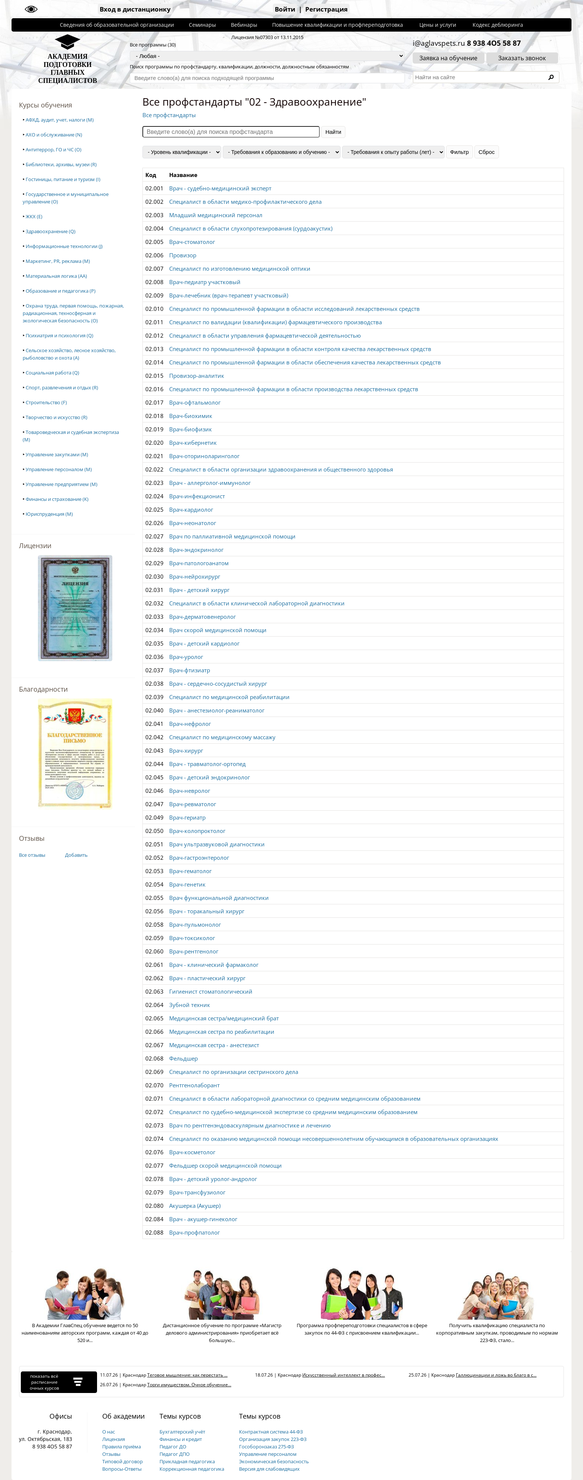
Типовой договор (122, 1461)
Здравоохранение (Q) (50, 231)
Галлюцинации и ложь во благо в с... (496, 1375)
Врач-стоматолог (192, 241)
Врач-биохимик (190, 415)
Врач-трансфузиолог (197, 1192)
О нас (108, 1431)
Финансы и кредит (181, 1439)
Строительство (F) (46, 402)
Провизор (182, 255)
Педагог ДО (173, 1446)
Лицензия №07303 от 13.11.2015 (267, 37)
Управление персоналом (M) (59, 469)
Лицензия (113, 1439)
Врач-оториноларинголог (204, 456)
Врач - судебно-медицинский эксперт (220, 188)
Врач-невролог (189, 790)
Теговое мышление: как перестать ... (187, 1375)
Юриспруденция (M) (49, 514)
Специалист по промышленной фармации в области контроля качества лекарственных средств (300, 349)
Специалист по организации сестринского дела (233, 1071)
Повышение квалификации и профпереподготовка (337, 24)
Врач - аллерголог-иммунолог (210, 482)
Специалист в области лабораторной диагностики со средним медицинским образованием (295, 1098)
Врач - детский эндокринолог (209, 777)
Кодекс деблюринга (498, 24)
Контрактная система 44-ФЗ (271, 1431)
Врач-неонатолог (192, 523)
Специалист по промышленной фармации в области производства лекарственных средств (293, 389)
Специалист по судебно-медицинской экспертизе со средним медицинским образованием (293, 1112)
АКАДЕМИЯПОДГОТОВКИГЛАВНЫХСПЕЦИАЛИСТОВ (67, 68)
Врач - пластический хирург (207, 978)
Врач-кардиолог (191, 509)
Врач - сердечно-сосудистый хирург (218, 683)
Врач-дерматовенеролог (202, 616)
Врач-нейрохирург (194, 576)
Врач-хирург (186, 750)
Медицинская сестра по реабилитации (221, 1031)
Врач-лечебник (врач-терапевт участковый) (228, 295)
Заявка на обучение (448, 58)
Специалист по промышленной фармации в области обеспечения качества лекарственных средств (305, 362)
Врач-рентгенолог (193, 951)
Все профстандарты (169, 115)
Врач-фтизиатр (189, 670)
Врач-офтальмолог (194, 402)
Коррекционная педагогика (192, 1468)
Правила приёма (121, 1446)
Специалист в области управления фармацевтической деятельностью (265, 335)
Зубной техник (189, 1004)
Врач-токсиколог (192, 938)
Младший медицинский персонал (215, 215)
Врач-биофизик (190, 429)
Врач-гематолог (190, 871)
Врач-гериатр (187, 817)
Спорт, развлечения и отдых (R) (62, 387)
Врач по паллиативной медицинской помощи (232, 536)
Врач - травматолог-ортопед (207, 764)
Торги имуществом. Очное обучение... (189, 1384)
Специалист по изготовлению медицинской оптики (239, 268)
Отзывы (111, 1454)
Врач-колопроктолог (197, 830)
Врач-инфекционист (197, 496)
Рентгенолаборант (194, 1085)
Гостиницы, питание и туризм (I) (63, 179)
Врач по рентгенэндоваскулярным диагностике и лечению (250, 1125)
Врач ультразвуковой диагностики (217, 844)
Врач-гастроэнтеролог (199, 857)
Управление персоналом (268, 1454)
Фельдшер (183, 1058)
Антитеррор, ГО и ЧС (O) (53, 149)
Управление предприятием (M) (61, 484)
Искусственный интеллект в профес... (343, 1375)
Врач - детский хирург (199, 589)
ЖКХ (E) (34, 216)
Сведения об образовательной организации (117, 24)
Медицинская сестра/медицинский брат (224, 1018)
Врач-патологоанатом (199, 563)
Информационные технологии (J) (64, 246)
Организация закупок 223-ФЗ (273, 1439)
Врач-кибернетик (193, 442)
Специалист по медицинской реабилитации (229, 697)
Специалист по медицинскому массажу (222, 737)
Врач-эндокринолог (196, 549)
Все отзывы (32, 855)
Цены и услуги (437, 24)
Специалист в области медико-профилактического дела (245, 201)
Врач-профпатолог (194, 1232)
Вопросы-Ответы (122, 1468)
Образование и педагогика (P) (61, 290)
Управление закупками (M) (57, 454)
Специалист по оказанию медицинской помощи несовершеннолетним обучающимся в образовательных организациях (333, 1138)
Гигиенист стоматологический (210, 991)
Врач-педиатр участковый (205, 282)
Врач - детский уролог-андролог (213, 1179)
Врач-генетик (187, 884)
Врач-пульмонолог (195, 924)
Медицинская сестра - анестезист (214, 1045)
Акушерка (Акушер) (194, 1205)
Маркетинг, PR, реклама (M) (58, 261)
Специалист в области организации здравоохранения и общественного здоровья (281, 469)
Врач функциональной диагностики (219, 897)
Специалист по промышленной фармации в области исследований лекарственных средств (294, 308)
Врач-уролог (186, 656)
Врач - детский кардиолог (204, 643)
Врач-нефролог (190, 723)
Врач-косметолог (192, 1152)
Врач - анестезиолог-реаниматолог (216, 710)
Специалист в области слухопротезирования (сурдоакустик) (250, 228)
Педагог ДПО (175, 1454)
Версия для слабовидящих (269, 1468)
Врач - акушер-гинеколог (203, 1219)
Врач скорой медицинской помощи (218, 630)
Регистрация (326, 9)
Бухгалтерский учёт (182, 1431)
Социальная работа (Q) (52, 372)
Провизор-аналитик (196, 375)
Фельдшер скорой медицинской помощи (225, 1165)
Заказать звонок (522, 58)
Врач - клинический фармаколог (213, 964)
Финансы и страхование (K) (57, 499)
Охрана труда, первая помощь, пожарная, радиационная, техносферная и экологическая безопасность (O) (73, 313)
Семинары (202, 24)
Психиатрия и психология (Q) (59, 335)
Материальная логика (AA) (56, 276)
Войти (285, 9)
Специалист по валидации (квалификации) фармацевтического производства (275, 322)
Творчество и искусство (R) (56, 417)
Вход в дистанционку (135, 9)
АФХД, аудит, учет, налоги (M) (60, 119)
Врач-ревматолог (192, 804)
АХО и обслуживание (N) (54, 134)
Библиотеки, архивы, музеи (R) (61, 164)
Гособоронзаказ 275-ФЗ (266, 1446)
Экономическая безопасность (274, 1461)
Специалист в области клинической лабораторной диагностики (257, 603)
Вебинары (244, 24)
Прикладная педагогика (187, 1461)
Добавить (76, 855)
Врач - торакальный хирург (206, 911)
